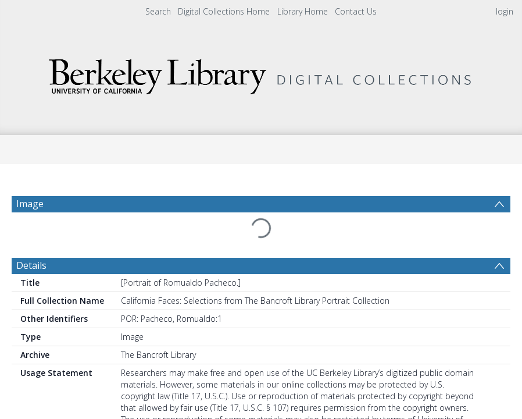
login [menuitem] (504, 11)
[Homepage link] (261, 73)
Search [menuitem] (158, 11)
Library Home (302, 11)
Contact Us (356, 11)
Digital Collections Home (224, 11)
